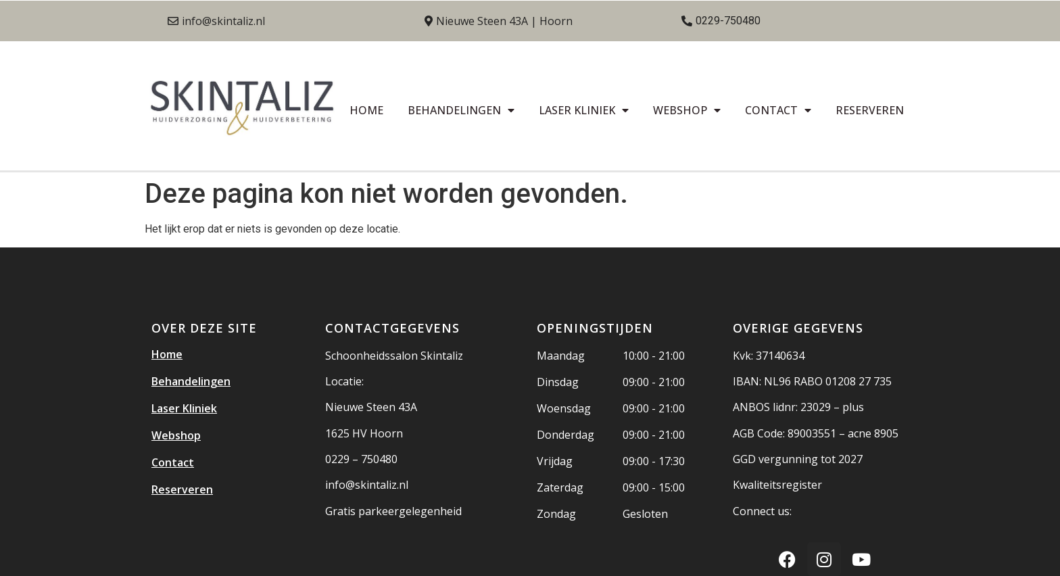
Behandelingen (461, 110)
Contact (778, 110)
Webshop (687, 110)
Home (366, 110)
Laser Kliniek (584, 110)
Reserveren (870, 110)
